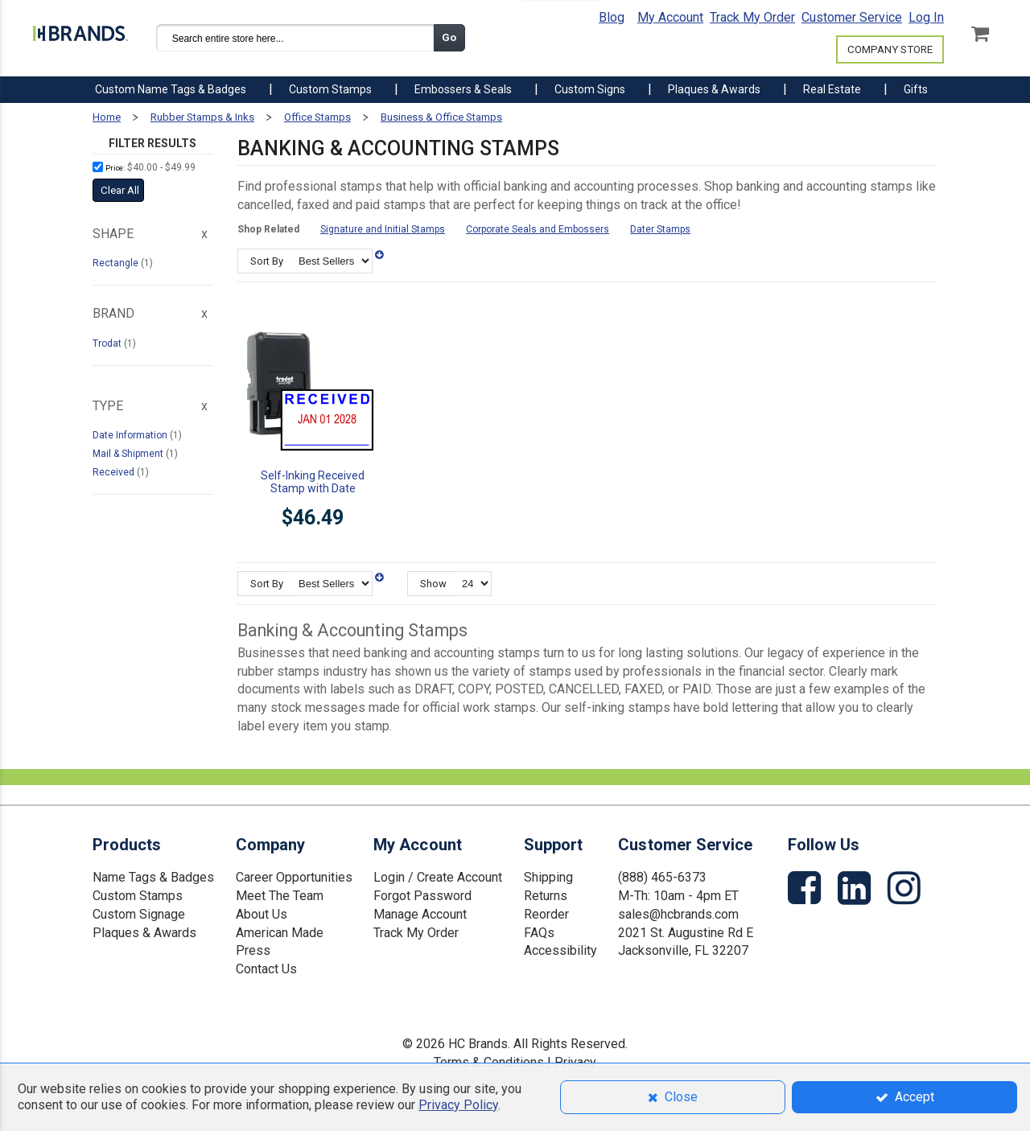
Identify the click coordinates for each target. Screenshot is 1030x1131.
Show (433, 584)
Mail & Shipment (129, 453)
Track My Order (752, 17)
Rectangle (117, 263)
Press (253, 950)
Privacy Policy (458, 1104)
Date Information (131, 435)
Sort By (266, 261)
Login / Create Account (437, 877)
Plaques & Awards (144, 932)
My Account (670, 17)
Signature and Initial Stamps (382, 229)
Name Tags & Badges (153, 877)
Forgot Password (422, 895)
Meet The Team (279, 895)
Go (449, 37)
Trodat (108, 343)
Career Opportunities (294, 877)
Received (115, 472)
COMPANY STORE (890, 49)
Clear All (120, 190)
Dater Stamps (660, 229)
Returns (545, 895)
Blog (611, 17)
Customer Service (851, 17)
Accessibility (560, 950)
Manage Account (420, 914)
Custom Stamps (138, 895)
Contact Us (266, 969)
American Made (279, 932)
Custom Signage (139, 914)
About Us (261, 914)
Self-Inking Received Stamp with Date (313, 482)
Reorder (546, 914)
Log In (926, 17)
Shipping (548, 877)
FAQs (539, 932)
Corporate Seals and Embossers (537, 229)
